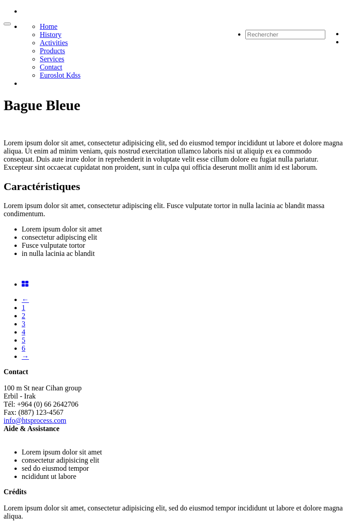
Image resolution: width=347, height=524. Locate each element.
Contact (51, 67)
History (50, 34)
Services (52, 59)
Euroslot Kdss (60, 75)
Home (48, 26)
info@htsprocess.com (35, 420)
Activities (54, 42)
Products (52, 51)
